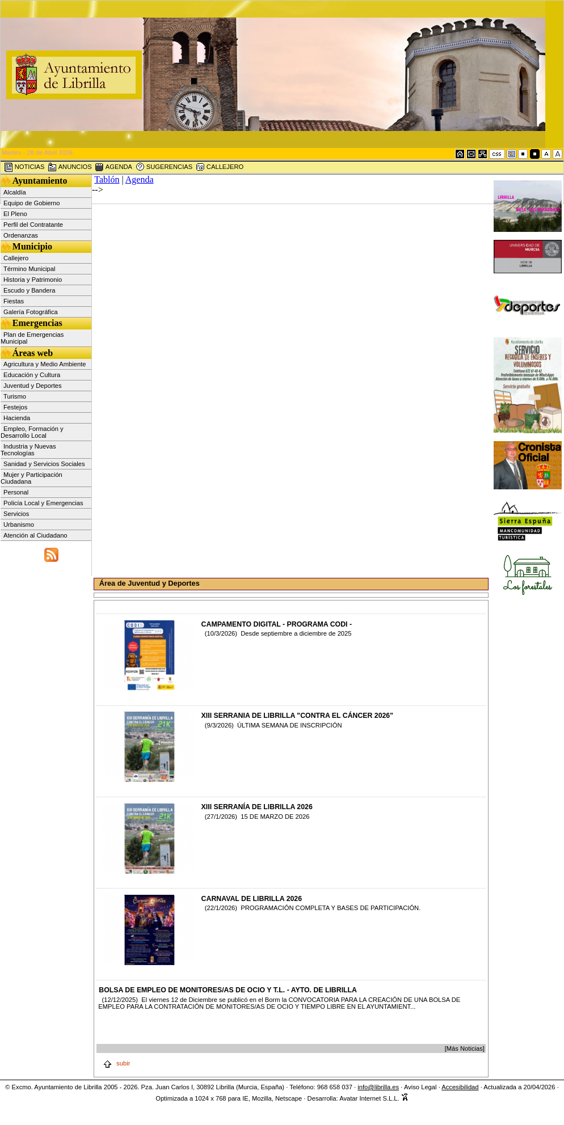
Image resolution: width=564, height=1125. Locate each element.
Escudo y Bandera (29, 290)
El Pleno (15, 213)
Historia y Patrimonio (32, 279)
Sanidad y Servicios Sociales (44, 463)
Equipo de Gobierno (31, 203)
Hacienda (16, 418)
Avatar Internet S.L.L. (374, 1098)
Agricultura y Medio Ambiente (44, 364)
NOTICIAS (24, 167)
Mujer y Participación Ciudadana (31, 478)
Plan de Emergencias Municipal (32, 338)
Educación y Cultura (31, 374)
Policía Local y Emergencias (43, 503)
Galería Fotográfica (30, 311)
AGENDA (113, 167)
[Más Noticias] (465, 1048)
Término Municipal (29, 268)
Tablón (106, 179)
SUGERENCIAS (164, 167)
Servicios (16, 513)
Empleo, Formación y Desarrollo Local (32, 432)
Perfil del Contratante (33, 224)
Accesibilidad (459, 1087)
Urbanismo (18, 524)
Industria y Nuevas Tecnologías (28, 449)
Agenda (139, 179)
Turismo (14, 396)
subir (116, 1063)
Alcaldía (14, 192)
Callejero (15, 258)
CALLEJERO (219, 167)
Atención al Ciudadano (35, 535)
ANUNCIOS (70, 167)
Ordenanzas (20, 235)
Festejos (15, 407)
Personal (15, 492)
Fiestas (13, 301)
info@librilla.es (378, 1087)
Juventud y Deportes (32, 385)
